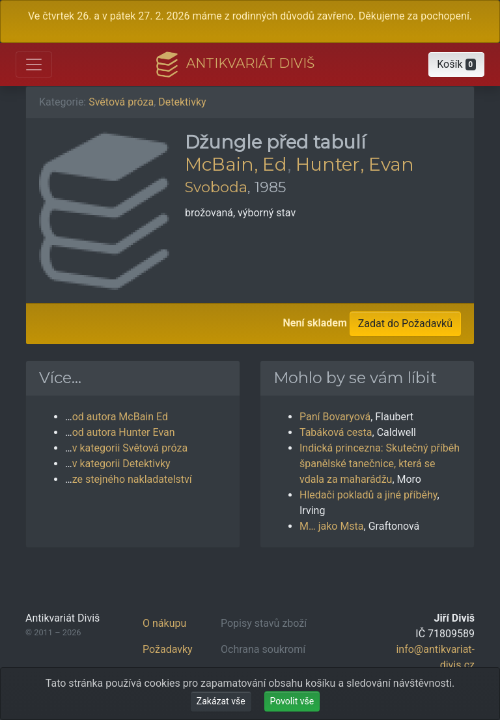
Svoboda (216, 187)
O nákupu (164, 623)
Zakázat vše (221, 701)
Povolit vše (292, 701)
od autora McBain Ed (120, 416)
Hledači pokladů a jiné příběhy (368, 495)
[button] (456, 64)
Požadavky (168, 649)
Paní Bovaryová (334, 416)
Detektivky (182, 102)
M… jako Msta (331, 526)
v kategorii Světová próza (130, 448)
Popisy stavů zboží (264, 623)
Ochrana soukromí (263, 649)
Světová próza (121, 102)
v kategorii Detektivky (121, 463)
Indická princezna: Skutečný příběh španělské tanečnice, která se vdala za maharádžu (379, 463)
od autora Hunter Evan (123, 432)
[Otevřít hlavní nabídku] (34, 64)
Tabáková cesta (335, 432)
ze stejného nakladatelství (132, 479)
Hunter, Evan (355, 164)
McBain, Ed (236, 164)
